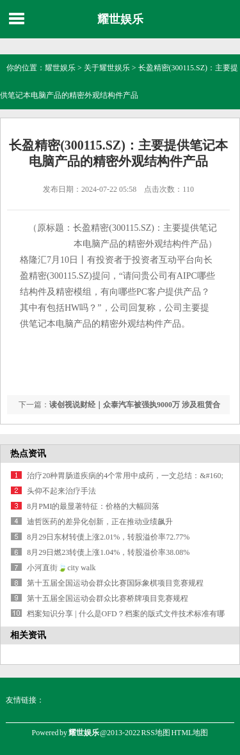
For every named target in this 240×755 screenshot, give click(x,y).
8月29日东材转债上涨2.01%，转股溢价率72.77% (108, 537)
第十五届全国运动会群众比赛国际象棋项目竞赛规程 (115, 583)
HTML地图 (189, 732)
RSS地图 (155, 732)
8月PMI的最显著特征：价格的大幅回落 (93, 506)
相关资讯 (28, 635)
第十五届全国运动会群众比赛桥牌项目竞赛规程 (107, 598)
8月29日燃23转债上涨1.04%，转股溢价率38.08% (108, 552)
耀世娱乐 (120, 19)
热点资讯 (28, 453)
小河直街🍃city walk (61, 567)
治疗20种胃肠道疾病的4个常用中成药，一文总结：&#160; (125, 475)
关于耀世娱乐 (107, 67)
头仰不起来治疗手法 (61, 490)
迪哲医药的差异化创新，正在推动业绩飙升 (100, 521)
